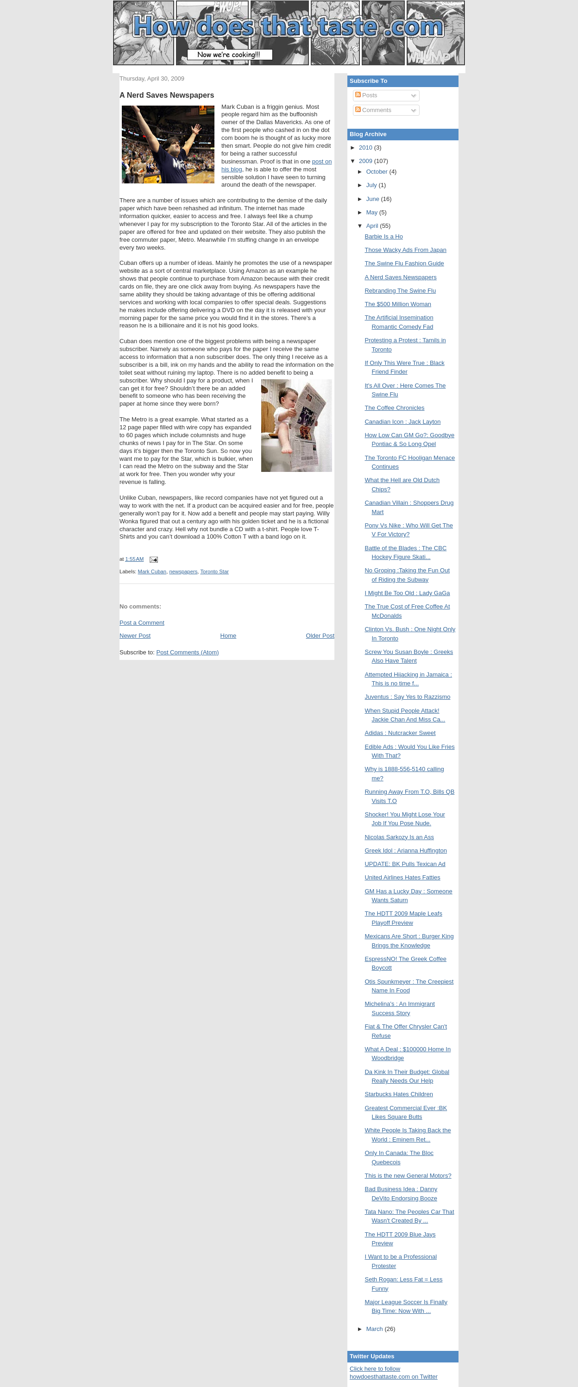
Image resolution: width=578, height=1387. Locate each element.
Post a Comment (141, 622)
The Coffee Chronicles (394, 407)
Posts (366, 95)
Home (228, 635)
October (378, 171)
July (372, 185)
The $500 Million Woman (397, 304)
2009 (366, 160)
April (373, 225)
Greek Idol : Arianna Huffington (405, 850)
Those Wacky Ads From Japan (405, 249)
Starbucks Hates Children (398, 1094)
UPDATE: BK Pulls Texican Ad (404, 863)
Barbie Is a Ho (383, 236)
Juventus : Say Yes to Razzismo (407, 696)
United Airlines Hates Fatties (402, 877)
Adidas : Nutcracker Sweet (399, 732)
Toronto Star (214, 571)
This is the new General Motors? (407, 1175)
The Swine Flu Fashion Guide (404, 263)
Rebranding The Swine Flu (400, 290)
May (372, 212)
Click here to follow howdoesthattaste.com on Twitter (394, 1372)
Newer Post (135, 635)
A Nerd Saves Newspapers (166, 95)
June (373, 198)
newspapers (183, 571)
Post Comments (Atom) (188, 652)
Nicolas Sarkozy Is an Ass (399, 837)
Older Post (320, 635)
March (375, 1328)
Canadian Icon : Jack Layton (402, 421)
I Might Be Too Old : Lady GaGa (407, 593)
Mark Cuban (152, 571)
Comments (373, 110)
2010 (366, 147)
